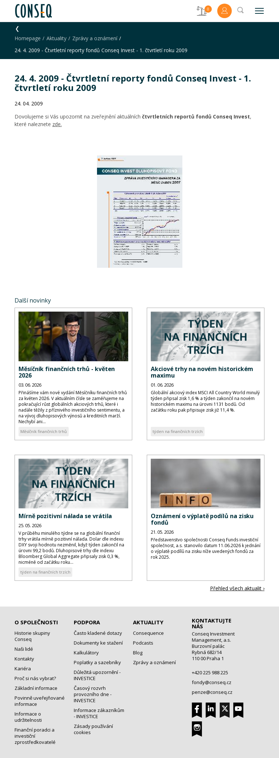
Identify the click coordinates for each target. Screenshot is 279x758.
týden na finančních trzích (178, 431)
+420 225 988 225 (210, 672)
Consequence (148, 633)
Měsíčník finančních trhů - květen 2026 (67, 372)
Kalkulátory (86, 652)
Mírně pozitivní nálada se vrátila (65, 516)
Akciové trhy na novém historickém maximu (202, 372)
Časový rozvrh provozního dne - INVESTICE (93, 694)
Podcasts (143, 643)
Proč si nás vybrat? (35, 678)
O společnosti (36, 622)
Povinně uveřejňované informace (40, 701)
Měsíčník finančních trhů (43, 431)
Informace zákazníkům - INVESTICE (99, 713)
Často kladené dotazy (98, 633)
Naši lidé (24, 649)
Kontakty (24, 658)
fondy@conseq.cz (211, 682)
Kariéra (23, 668)
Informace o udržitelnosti (28, 717)
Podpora (87, 622)
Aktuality (56, 38)
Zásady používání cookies (93, 729)
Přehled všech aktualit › (237, 588)
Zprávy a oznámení (94, 38)
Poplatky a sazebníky (97, 662)
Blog (137, 652)
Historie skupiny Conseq (32, 636)
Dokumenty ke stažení (98, 643)
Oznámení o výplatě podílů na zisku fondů (202, 519)
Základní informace (36, 688)
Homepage (28, 38)
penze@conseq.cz (212, 692)
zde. (57, 124)
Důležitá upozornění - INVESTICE (97, 675)
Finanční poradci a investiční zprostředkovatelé (35, 735)
